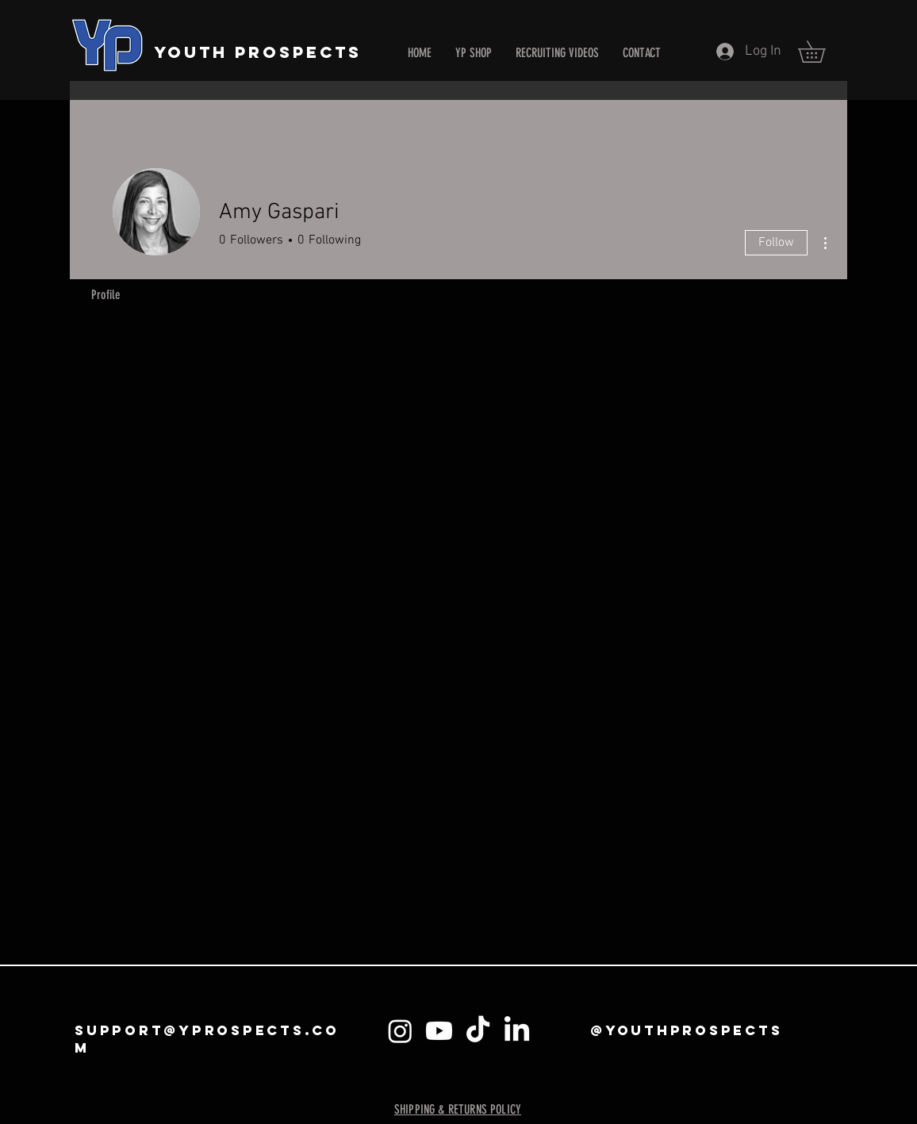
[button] (822, 51)
